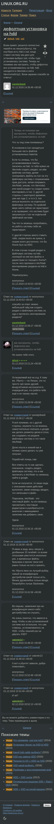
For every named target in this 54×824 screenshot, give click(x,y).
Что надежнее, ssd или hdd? (28, 740)
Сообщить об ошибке (12, 810)
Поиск (32, 15)
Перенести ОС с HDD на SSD (29, 761)
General (18, 22)
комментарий (21, 296)
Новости (6, 10)
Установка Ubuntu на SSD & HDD (30, 745)
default (10, 38)
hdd (17, 38)
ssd (22, 38)
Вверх (47, 805)
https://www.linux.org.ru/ (13, 813)
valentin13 (17, 640)
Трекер (23, 15)
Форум (14, 15)
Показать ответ (21, 288)
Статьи (5, 15)
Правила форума (22, 805)
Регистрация (36, 10)
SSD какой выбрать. (24, 765)
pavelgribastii (18, 84)
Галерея (17, 10)
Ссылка (8, 93)
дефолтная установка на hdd (25, 31)
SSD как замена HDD (24, 756)
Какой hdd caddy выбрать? (27, 752)
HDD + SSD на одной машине (29, 789)
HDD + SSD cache (22, 777)
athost (15, 360)
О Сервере (8, 805)
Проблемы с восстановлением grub (32, 770)
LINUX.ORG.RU (14, 3)
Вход (49, 10)
